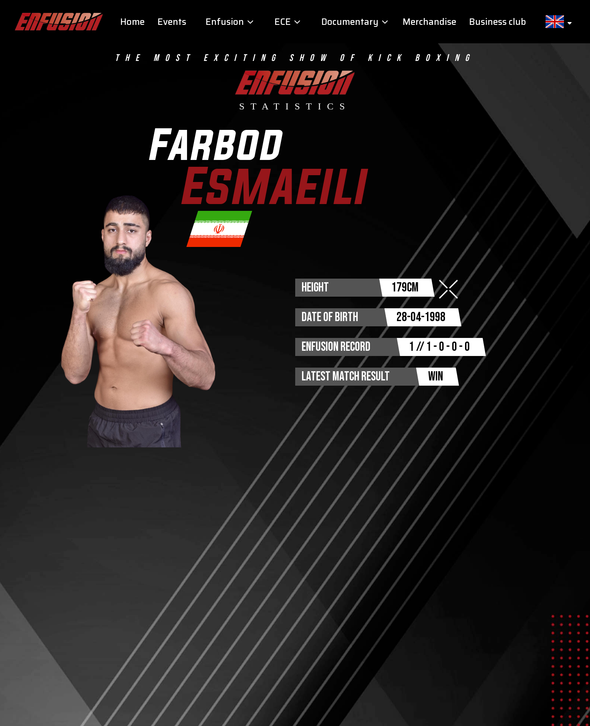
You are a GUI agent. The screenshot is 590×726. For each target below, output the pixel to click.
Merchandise (429, 22)
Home (132, 22)
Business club (497, 22)
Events (171, 22)
